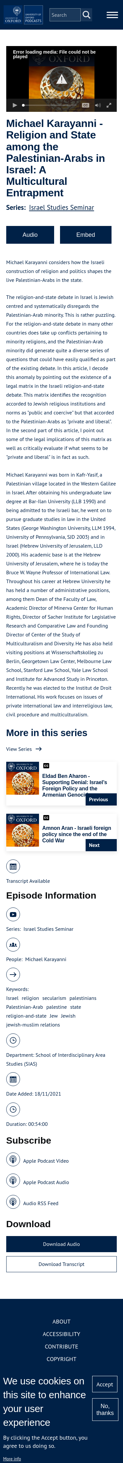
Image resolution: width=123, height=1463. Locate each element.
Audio (30, 235)
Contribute (61, 1346)
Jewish (68, 1015)
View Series (19, 749)
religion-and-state (26, 1015)
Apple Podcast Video (46, 1160)
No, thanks (105, 1409)
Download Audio (61, 1244)
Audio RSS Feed (40, 1203)
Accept (104, 1384)
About (61, 1321)
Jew (54, 1015)
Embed (85, 235)
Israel (12, 998)
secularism (54, 998)
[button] (61, 79)
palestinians (83, 998)
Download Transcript (61, 1264)
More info (12, 1459)
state (75, 1007)
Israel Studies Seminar (61, 207)
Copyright (61, 1359)
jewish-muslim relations (33, 1024)
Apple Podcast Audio (46, 1182)
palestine (56, 1007)
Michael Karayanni (46, 959)
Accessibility (61, 1334)
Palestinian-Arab (24, 1007)
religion (30, 998)
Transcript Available (28, 881)
